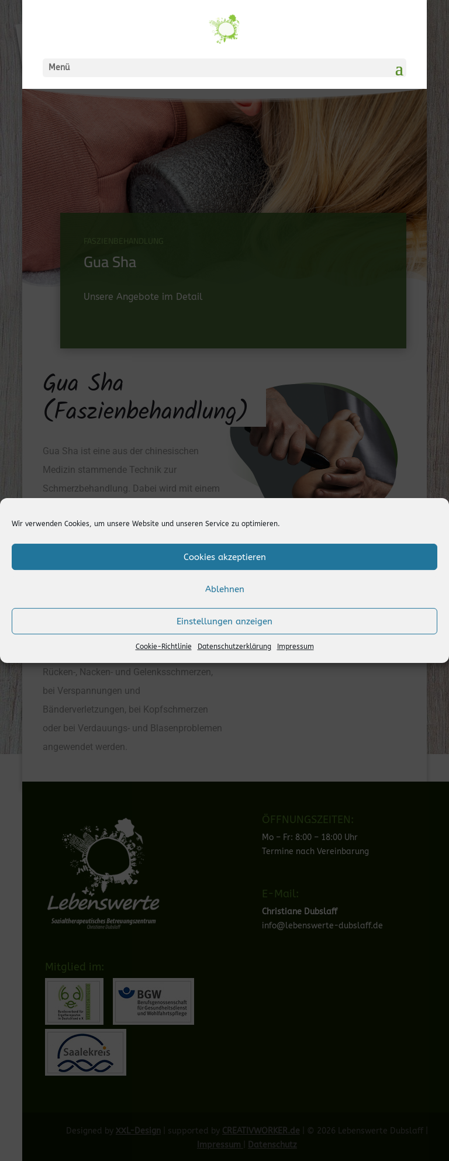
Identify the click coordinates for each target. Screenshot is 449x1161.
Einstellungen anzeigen (224, 621)
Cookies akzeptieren (225, 557)
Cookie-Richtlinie (164, 646)
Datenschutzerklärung (234, 646)
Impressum (295, 646)
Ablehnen (224, 589)
